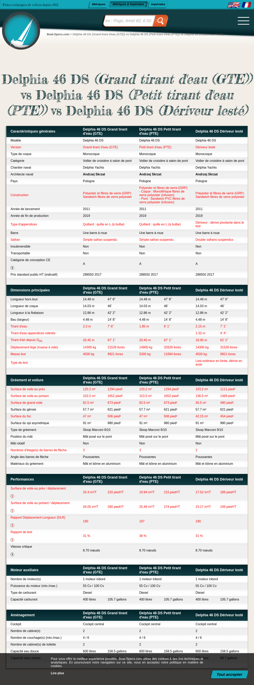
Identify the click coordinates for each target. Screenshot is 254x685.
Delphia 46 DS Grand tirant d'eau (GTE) (105, 131)
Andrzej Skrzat (94, 174)
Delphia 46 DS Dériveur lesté (219, 131)
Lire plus (57, 673)
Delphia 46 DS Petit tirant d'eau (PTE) (160, 131)
